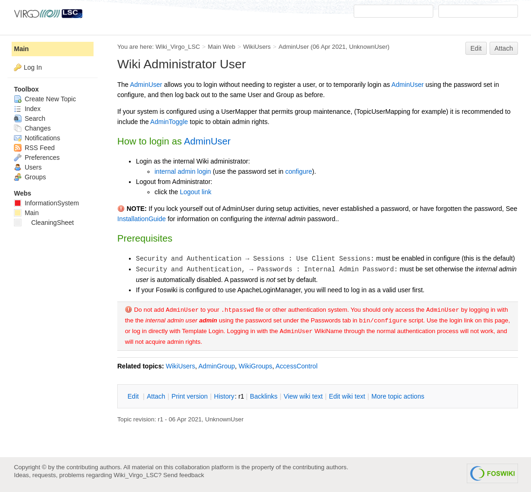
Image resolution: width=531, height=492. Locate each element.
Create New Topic (45, 99)
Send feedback (183, 475)
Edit (476, 48)
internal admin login (183, 171)
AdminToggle (169, 121)
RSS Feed (34, 147)
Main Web (221, 46)
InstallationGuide (141, 219)
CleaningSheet (44, 222)
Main (21, 48)
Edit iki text (347, 396)
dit (134, 396)
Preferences (37, 157)
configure (298, 171)
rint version (190, 396)
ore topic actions (397, 396)
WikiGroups (255, 366)
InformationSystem (46, 203)
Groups (30, 177)
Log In (33, 67)
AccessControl (296, 366)
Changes (32, 128)
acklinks (263, 396)
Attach (504, 48)
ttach (156, 396)
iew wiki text (303, 396)
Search (29, 118)
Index (27, 108)
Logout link (195, 192)
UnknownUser (368, 46)
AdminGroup (216, 366)
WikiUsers (256, 46)
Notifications (37, 138)
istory (224, 396)
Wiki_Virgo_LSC (177, 46)
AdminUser (294, 46)
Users (27, 167)
